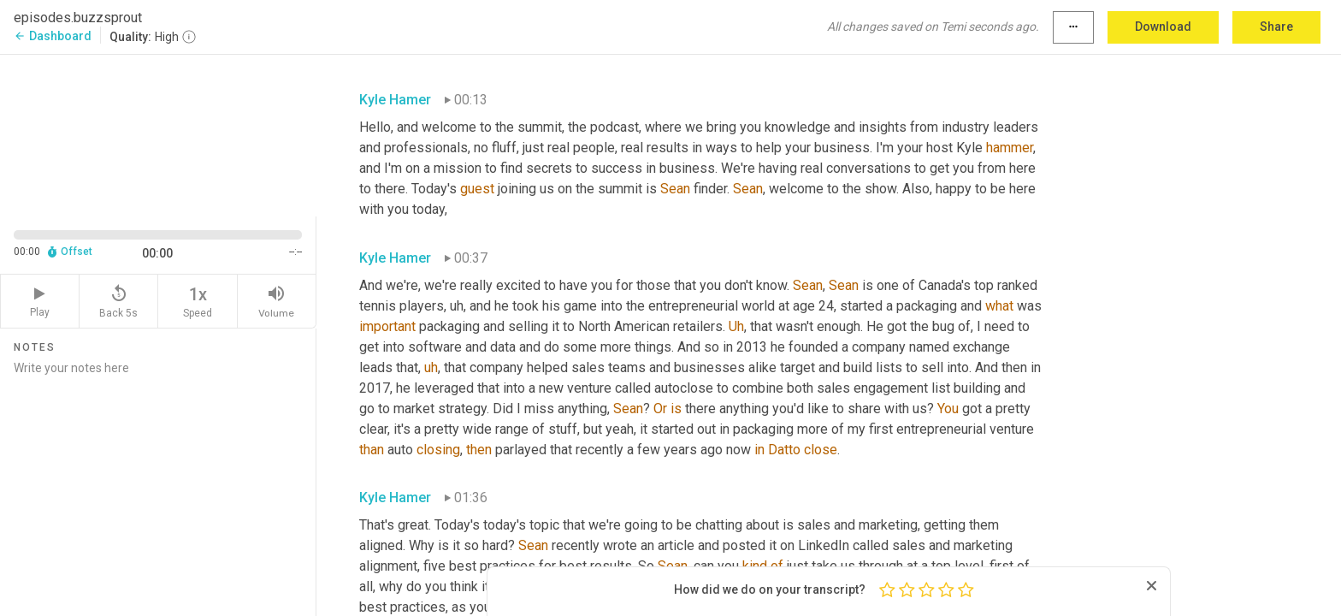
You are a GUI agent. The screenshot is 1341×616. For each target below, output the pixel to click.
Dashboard (53, 36)
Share (1276, 26)
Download (1163, 26)
